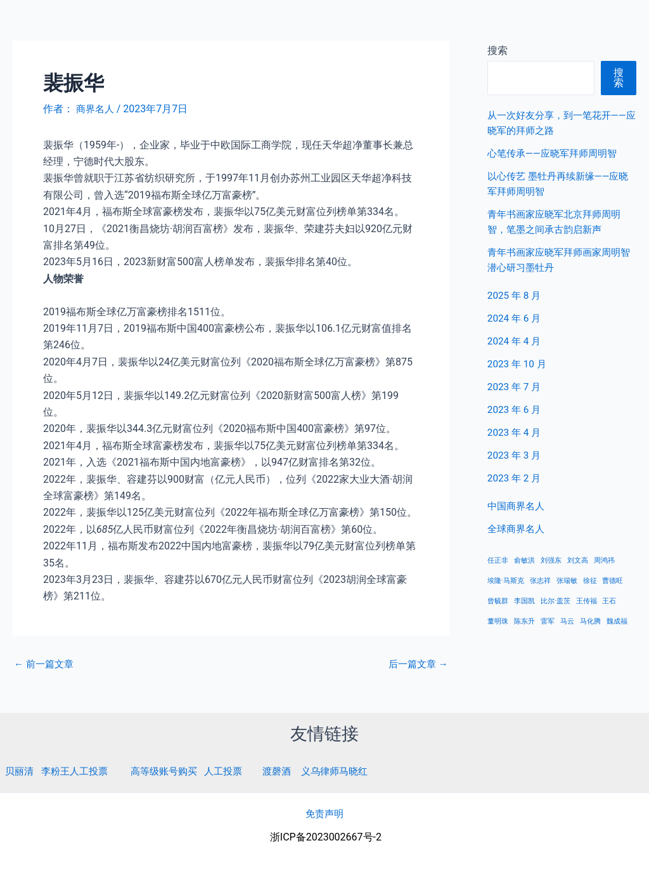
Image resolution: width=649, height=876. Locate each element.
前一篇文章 (45, 664)
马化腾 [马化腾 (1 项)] (590, 621)
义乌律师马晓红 (351, 771)
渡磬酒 (291, 771)
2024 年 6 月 (515, 318)
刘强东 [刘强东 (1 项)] (551, 560)
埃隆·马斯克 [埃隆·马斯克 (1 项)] (505, 581)
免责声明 (324, 813)
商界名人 (55, 24)
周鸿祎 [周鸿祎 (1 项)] (604, 560)
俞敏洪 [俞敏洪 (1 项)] (524, 560)
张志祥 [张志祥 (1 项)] (540, 581)
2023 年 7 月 (515, 387)
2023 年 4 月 (515, 432)
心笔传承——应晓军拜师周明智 (556, 153)
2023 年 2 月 (515, 478)
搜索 (619, 78)
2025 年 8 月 (515, 295)
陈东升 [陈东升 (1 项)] (524, 621)
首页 (444, 25)
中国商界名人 (505, 25)
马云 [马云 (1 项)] (567, 621)
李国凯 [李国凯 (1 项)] (524, 601)
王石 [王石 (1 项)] (609, 601)
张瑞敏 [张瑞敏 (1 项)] (566, 581)
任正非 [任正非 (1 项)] (497, 560)
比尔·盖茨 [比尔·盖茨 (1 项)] (555, 601)
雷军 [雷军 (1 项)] (548, 621)
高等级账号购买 (172, 771)
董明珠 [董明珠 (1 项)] (497, 621)
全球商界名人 (586, 25)
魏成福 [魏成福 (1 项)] (617, 621)
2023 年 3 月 (515, 455)
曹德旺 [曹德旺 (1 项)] (612, 581)
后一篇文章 (416, 664)
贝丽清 (20, 771)
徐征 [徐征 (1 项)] (590, 581)
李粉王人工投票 (78, 771)
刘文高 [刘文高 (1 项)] (577, 560)
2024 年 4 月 (515, 341)
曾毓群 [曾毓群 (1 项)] (497, 601)
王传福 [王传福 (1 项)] (586, 601)
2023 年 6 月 (515, 409)
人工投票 (235, 771)
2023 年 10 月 (518, 364)
